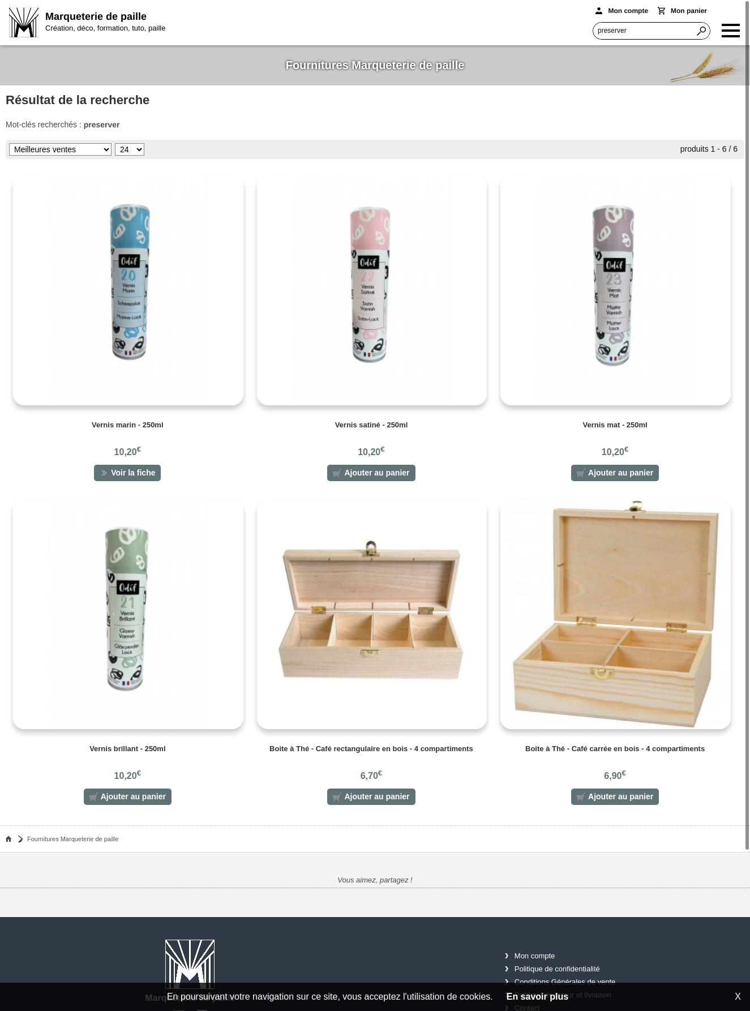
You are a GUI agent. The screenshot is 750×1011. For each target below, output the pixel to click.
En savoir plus (537, 996)
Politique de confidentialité (557, 971)
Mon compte (535, 958)
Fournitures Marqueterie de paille (72, 841)
